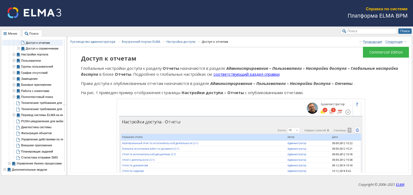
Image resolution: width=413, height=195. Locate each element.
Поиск (352, 31)
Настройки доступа (180, 41)
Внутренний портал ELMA (141, 41)
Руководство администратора (92, 41)
